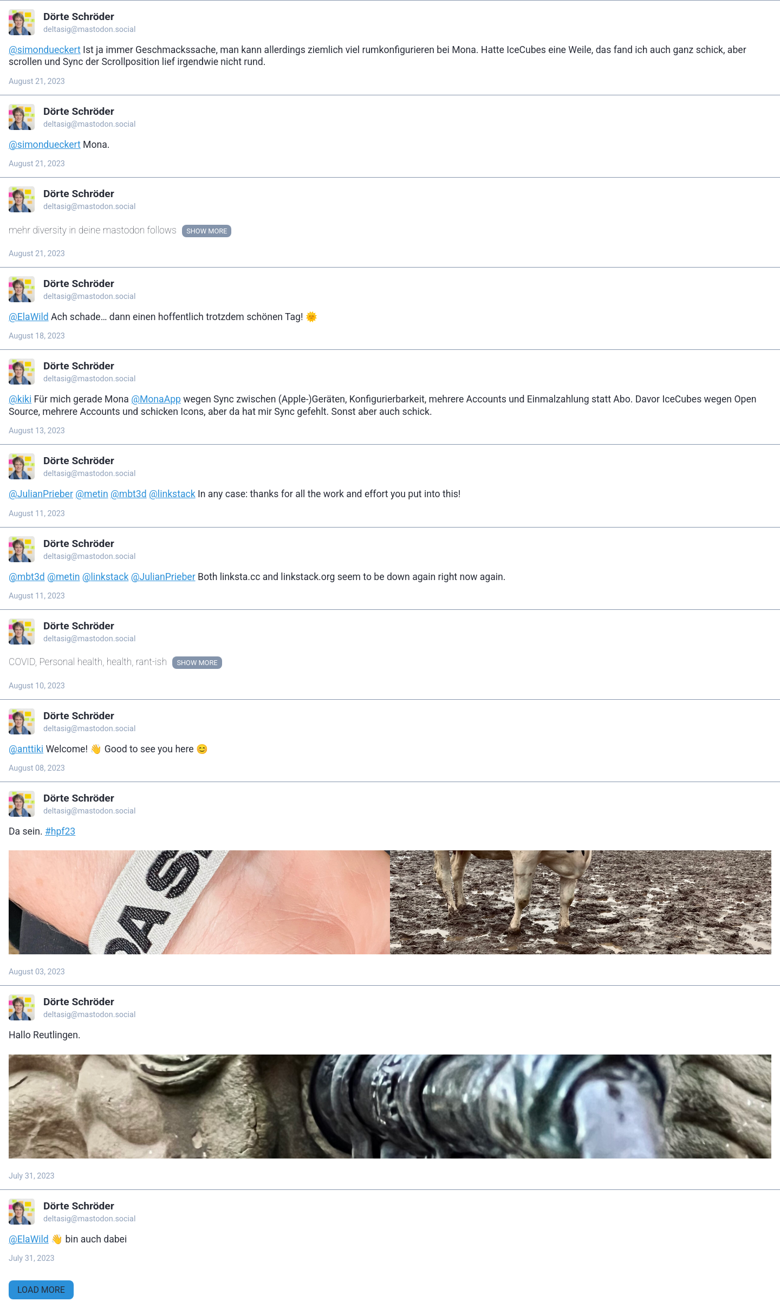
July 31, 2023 (32, 1176)
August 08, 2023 (37, 768)
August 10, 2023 (37, 686)
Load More (41, 1290)
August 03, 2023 (37, 972)
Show (196, 231)
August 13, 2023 (37, 430)
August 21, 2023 (37, 81)
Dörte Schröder (78, 16)
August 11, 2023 (37, 513)
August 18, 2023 (37, 336)
